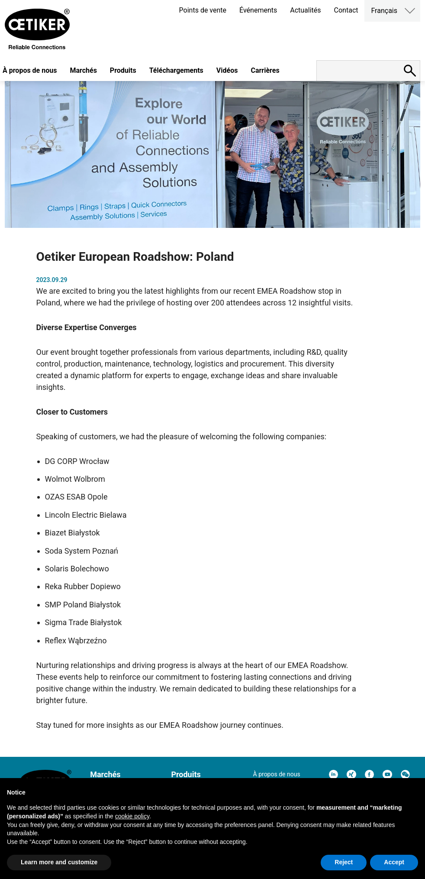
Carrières (265, 70)
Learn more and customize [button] (59, 862)
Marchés (83, 70)
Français (384, 10)
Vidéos (227, 70)
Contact (346, 10)
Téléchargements (176, 70)
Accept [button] (394, 862)
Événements (258, 10)
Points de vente (202, 10)
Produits (123, 70)
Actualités (305, 10)
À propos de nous (276, 774)
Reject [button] (344, 862)
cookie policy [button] (132, 816)
